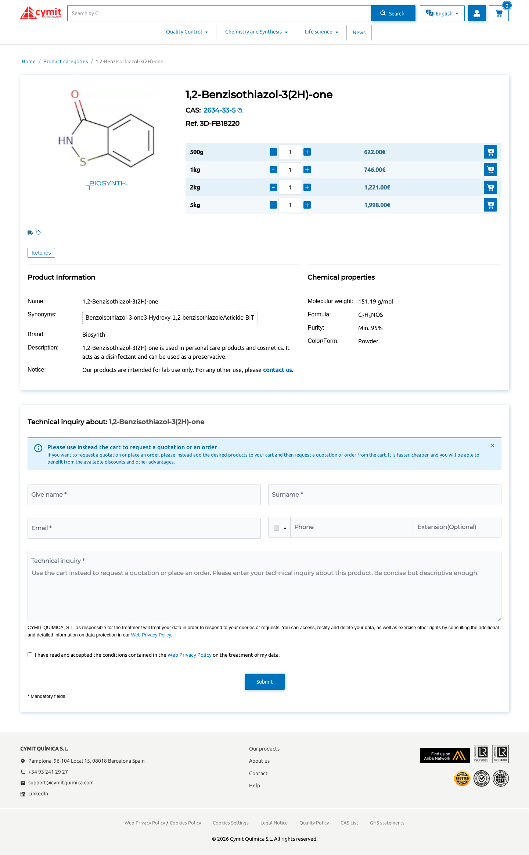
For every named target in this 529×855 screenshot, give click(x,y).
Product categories (65, 61)
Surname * (287, 494)
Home (29, 61)
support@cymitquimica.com (57, 782)
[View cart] (499, 13)
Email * (41, 528)
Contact (258, 773)
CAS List (349, 822)
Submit (264, 682)
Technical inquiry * (57, 560)
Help (254, 785)
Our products (264, 749)
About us (259, 761)
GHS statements (387, 822)
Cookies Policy (185, 822)
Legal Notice (274, 822)
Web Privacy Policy (151, 635)
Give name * (48, 494)
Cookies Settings (231, 822)
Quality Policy (314, 822)
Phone (304, 527)
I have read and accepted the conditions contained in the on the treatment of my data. (157, 655)
